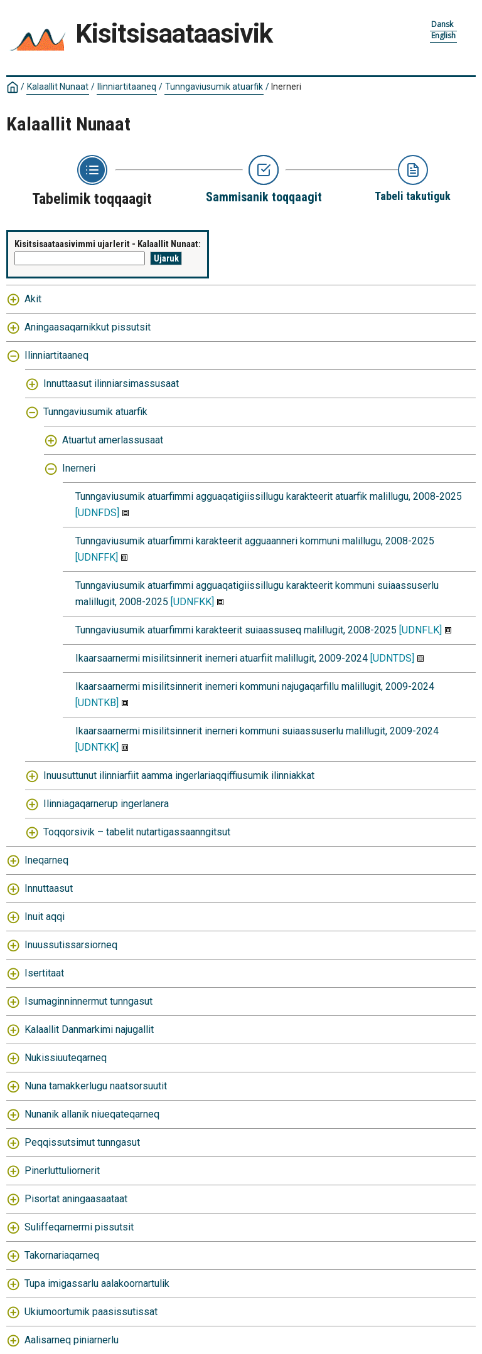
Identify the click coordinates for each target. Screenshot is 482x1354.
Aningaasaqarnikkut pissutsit (87, 327)
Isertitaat (44, 973)
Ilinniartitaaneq (126, 87)
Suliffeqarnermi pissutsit (79, 1227)
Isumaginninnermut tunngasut (88, 1001)
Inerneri (286, 87)
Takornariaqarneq (61, 1255)
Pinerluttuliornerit (62, 1171)
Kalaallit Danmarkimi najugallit (89, 1029)
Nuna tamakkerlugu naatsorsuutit (95, 1086)
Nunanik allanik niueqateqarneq (91, 1114)
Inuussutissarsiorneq (70, 945)
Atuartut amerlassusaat (112, 440)
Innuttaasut (48, 888)
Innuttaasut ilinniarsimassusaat (111, 383)
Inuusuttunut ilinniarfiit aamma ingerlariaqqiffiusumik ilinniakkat (178, 775)
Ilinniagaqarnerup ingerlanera (106, 804)
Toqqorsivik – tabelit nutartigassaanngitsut (136, 832)
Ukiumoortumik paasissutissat (91, 1312)
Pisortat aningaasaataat (75, 1199)
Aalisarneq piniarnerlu (71, 1340)
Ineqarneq (46, 860)
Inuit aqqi (44, 917)
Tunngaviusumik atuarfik (214, 87)
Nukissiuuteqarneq (65, 1058)
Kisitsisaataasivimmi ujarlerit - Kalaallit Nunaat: (107, 244)
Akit (32, 299)
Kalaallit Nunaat (57, 87)
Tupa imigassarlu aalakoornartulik (96, 1283)
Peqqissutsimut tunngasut (82, 1142)
